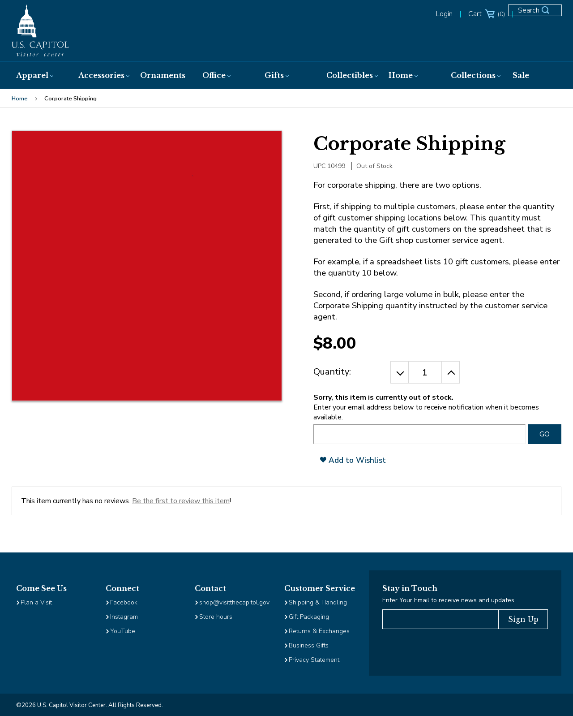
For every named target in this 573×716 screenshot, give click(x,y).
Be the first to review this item (181, 501)
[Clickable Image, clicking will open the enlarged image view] (147, 265)
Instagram (124, 616)
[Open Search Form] (539, 14)
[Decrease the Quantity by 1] (399, 372)
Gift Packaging (309, 616)
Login (444, 14)
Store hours (215, 616)
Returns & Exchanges (319, 631)
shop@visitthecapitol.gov (234, 602)
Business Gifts (309, 645)
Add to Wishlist (353, 460)
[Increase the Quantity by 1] (451, 372)
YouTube (122, 631)
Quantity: (332, 372)
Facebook (123, 602)
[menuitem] (38, 75)
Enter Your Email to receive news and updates (448, 600)
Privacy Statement (315, 660)
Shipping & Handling (318, 602)
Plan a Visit (36, 602)
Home (20, 99)
